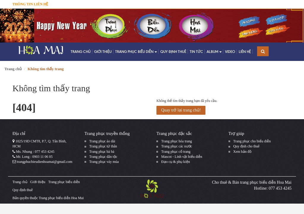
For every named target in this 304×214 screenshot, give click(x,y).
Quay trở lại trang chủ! (181, 110)
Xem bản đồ (242, 152)
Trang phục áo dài (102, 141)
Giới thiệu (103, 51)
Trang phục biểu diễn (136, 52)
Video (230, 51)
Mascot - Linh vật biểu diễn (181, 157)
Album (214, 52)
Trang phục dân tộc (103, 157)
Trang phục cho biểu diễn (252, 141)
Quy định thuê (173, 51)
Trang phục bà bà (101, 152)
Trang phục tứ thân (103, 146)
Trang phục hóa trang (176, 141)
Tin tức (196, 51)
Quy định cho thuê (246, 146)
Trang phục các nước (176, 146)
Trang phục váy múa (104, 162)
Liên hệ (245, 51)
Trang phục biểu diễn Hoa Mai (61, 198)
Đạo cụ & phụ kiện (175, 162)
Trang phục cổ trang (176, 152)
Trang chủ (81, 51)
